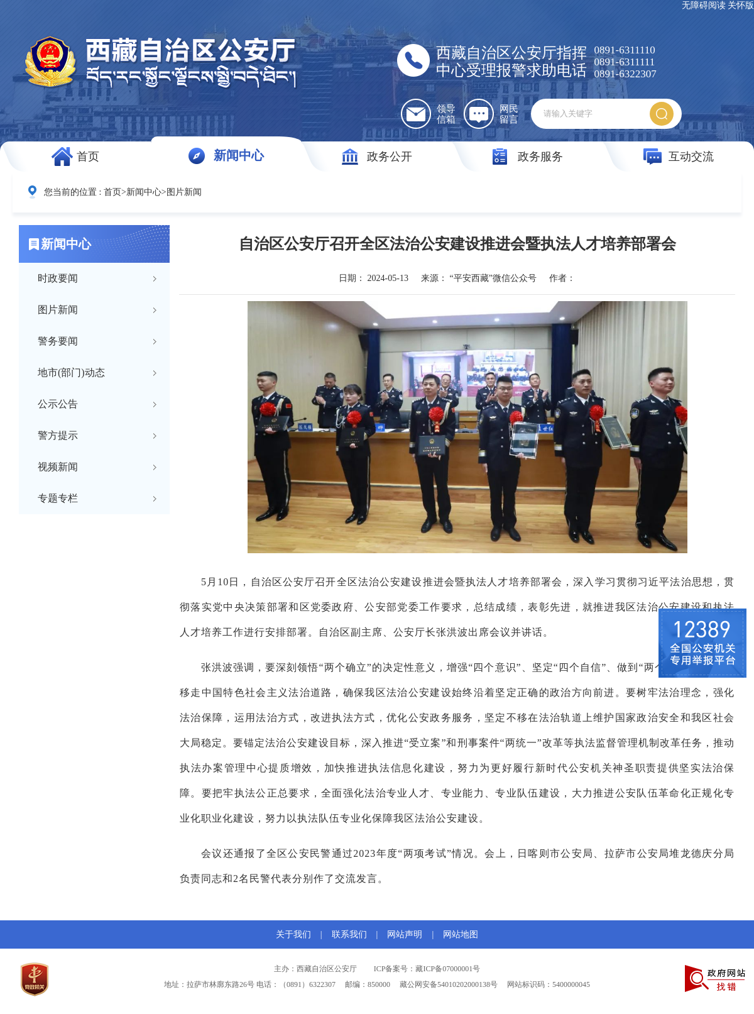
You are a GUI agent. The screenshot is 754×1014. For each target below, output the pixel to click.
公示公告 (58, 404)
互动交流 (691, 156)
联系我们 (349, 934)
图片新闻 (184, 192)
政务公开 (389, 156)
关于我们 (293, 934)
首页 (88, 156)
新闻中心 (239, 155)
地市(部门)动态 (71, 372)
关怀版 (741, 5)
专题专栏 (58, 498)
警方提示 (58, 435)
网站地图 (460, 934)
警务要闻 (58, 341)
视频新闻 (58, 466)
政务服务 (540, 156)
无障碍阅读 (704, 5)
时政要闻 (58, 278)
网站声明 (404, 934)
